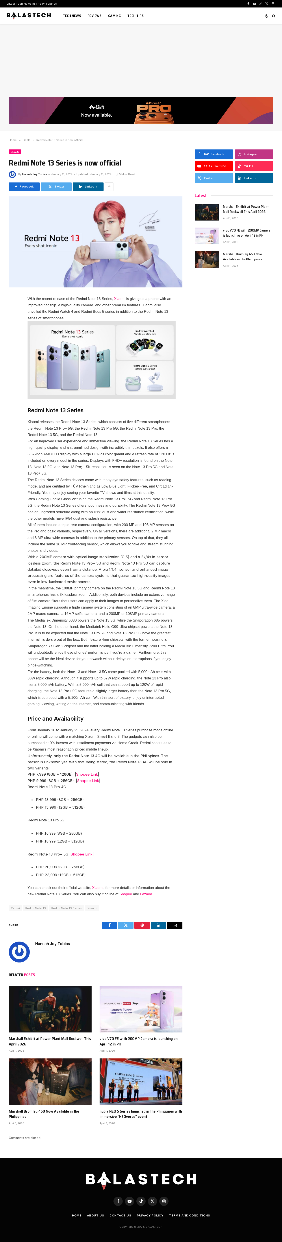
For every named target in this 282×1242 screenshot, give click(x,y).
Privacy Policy (150, 1215)
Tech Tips (135, 15)
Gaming (114, 15)
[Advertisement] (141, 64)
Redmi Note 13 (35, 908)
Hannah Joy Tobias (34, 174)
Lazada (146, 894)
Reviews (95, 15)
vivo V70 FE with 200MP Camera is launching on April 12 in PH (139, 1041)
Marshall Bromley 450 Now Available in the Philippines (44, 1114)
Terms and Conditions (189, 1215)
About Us (95, 1215)
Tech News (72, 15)
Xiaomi (119, 299)
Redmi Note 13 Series (66, 908)
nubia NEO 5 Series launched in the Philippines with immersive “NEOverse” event (141, 1114)
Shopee (125, 894)
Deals (15, 151)
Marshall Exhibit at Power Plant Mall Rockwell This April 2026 (50, 1041)
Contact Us (120, 1215)
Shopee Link (87, 774)
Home (77, 1215)
